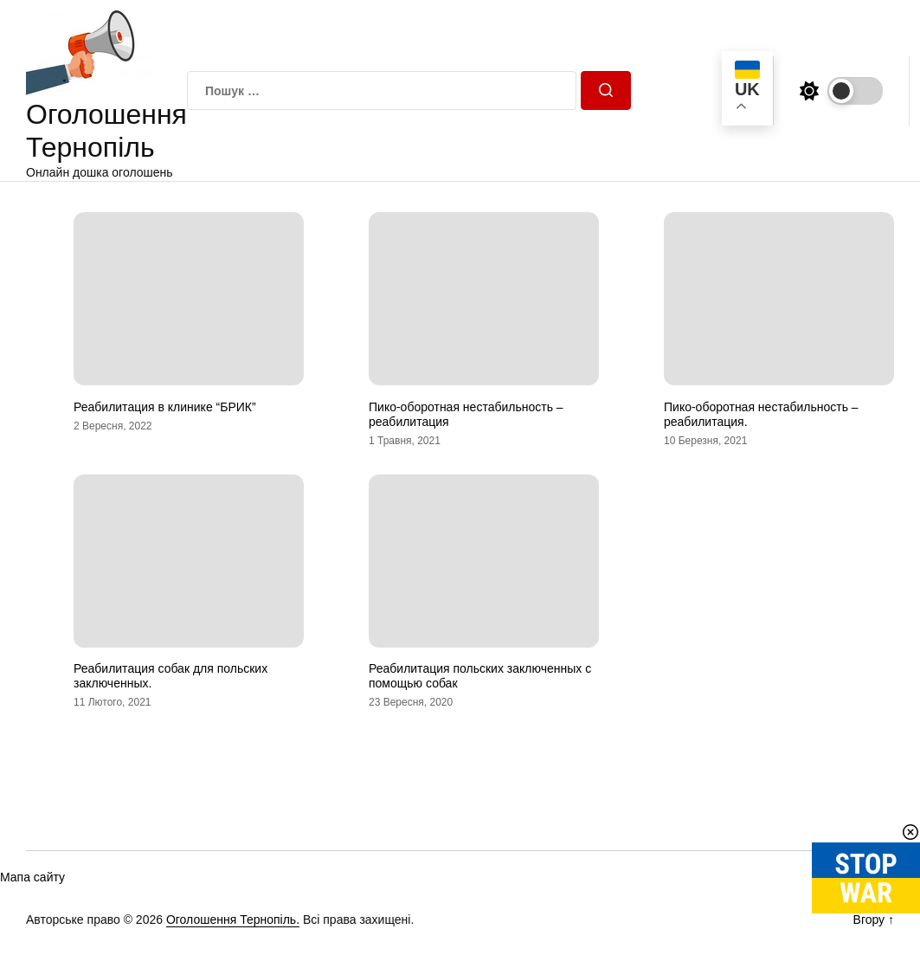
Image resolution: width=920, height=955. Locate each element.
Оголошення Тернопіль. (232, 919)
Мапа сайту (32, 877)
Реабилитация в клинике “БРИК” (165, 407)
